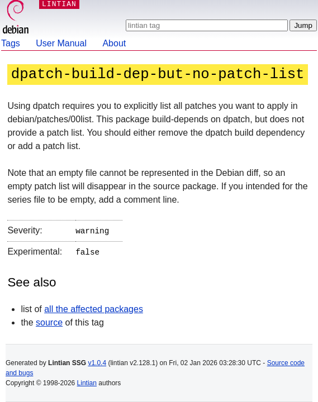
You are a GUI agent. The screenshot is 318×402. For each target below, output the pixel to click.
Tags (10, 43)
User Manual (61, 43)
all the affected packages (93, 307)
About (114, 43)
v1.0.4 (97, 363)
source (49, 320)
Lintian (87, 383)
